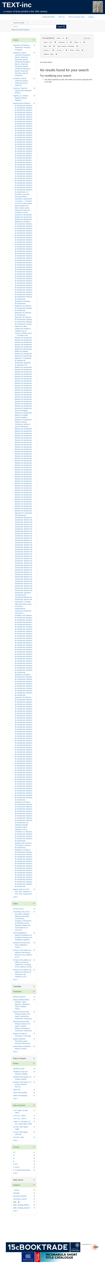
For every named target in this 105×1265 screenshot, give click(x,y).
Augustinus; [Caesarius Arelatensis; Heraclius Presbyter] (21, 47)
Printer (16, 1063)
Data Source (18, 1180)
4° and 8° (16, 1167)
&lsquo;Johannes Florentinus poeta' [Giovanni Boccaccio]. (21, 1041)
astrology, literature (20, 1196)
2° (14, 1155)
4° (14, 1161)
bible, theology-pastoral (21, 1208)
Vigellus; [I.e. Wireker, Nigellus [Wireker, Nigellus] (21, 98)
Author (16, 40)
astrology (16, 1193)
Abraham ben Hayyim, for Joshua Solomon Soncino (22, 1084)
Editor (15, 904)
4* (14, 1158)
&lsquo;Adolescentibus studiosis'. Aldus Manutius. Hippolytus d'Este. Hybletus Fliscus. (21, 1004)
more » (15, 897)
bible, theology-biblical (21, 1205)
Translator (17, 986)
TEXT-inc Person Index (76, 17)
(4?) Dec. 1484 (18, 1137)
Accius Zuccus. (18, 909)
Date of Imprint (19, 1105)
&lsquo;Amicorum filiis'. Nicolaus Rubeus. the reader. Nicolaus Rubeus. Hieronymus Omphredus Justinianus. (22, 1026)
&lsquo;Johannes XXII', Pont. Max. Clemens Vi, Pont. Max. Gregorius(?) (22, 891)
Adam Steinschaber (20, 1092)
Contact (91, 17)
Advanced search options (20, 30)
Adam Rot (16, 1090)
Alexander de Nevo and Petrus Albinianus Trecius (21, 945)
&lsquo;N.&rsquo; (19, 997)
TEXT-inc (17, 5)
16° (14, 1152)
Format (16, 1147)
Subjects (16, 1185)
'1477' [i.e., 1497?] (19, 1119)
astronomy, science (20, 1199)
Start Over (87, 38)
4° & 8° (15, 1164)
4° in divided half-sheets (21, 1170)
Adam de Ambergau (20, 1095)
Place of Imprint (19, 1058)
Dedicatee (17, 992)
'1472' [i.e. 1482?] (19, 1116)
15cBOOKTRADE (48, 17)
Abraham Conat (18, 1069)
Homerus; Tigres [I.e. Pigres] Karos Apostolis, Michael (22, 90)
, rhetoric (16, 1190)
